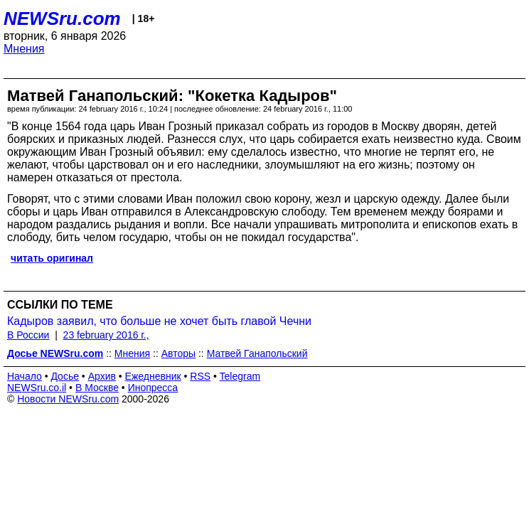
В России (28, 335)
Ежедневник (153, 376)
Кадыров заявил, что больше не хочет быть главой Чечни (159, 321)
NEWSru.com (62, 18)
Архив (102, 376)
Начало (24, 376)
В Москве (97, 387)
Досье (64, 376)
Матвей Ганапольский (257, 353)
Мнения (24, 49)
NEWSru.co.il (36, 387)
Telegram (240, 376)
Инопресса (153, 387)
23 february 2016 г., (106, 335)
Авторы (178, 353)
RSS (200, 376)
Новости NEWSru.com (68, 399)
